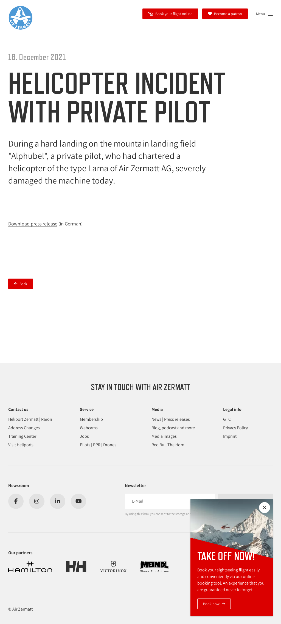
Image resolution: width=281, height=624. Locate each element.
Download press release (32, 224)
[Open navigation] (264, 13)
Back (23, 283)
